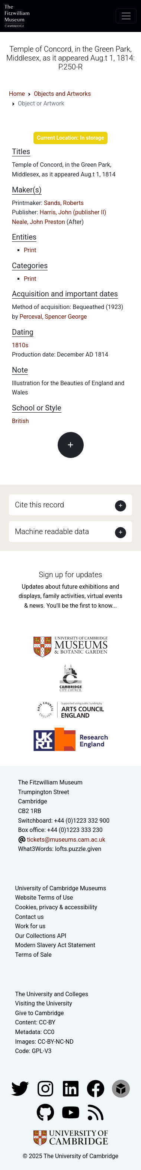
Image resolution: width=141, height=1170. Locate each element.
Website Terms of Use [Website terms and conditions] (44, 897)
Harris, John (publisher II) (73, 212)
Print (30, 250)
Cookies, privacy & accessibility (56, 907)
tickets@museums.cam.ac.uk (66, 839)
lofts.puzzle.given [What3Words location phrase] (78, 848)
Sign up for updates (70, 574)
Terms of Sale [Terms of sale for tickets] (33, 954)
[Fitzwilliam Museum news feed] (96, 1111)
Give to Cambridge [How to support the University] (39, 1013)
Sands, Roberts (64, 203)
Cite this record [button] (39, 504)
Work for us (30, 926)
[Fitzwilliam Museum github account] (46, 1111)
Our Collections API (41, 935)
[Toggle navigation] (126, 16)
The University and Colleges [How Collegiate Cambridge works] (51, 994)
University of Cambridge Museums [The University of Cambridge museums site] (60, 888)
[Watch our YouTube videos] (71, 1111)
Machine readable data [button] (52, 531)
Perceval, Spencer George (53, 316)
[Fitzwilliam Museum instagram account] (46, 1088)
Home (17, 93)
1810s (20, 345)
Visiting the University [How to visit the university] (43, 1003)
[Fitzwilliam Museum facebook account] (71, 1088)
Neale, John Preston (39, 221)
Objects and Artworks (62, 93)
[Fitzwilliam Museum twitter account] (20, 1088)
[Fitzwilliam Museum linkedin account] (96, 1088)
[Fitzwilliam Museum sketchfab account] (121, 1088)
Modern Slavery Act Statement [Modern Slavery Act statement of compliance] (55, 945)
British (20, 421)
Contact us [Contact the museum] (29, 916)
